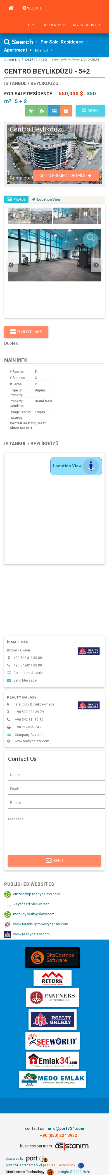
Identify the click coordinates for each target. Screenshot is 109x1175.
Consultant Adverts (25, 673)
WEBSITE (32, 8)
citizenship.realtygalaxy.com (32, 894)
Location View (46, 199)
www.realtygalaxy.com (28, 741)
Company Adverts (24, 735)
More (90, 110)
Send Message (22, 680)
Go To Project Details (65, 175)
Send (54, 860)
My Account (87, 25)
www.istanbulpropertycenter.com (36, 924)
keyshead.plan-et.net (26, 904)
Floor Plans (26, 331)
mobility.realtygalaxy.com (29, 914)
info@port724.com (66, 1128)
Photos (16, 199)
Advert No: (25, 59)
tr (30, 25)
